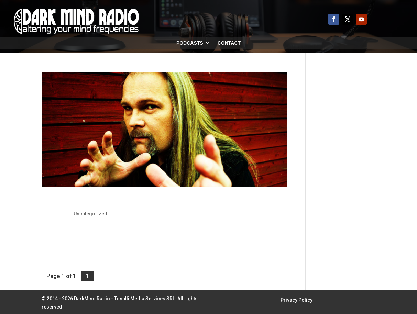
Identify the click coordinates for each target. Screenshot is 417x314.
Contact (229, 43)
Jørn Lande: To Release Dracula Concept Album (121, 201)
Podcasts (189, 43)
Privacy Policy (296, 300)
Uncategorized (90, 213)
